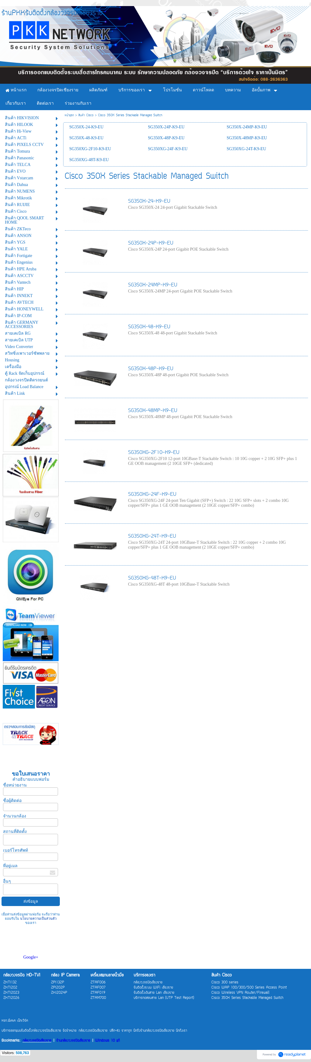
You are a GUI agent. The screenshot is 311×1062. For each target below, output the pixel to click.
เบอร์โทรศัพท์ (15, 850)
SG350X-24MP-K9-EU (152, 285)
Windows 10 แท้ (107, 1040)
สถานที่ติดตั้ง (15, 831)
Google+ (30, 957)
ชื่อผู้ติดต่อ (12, 800)
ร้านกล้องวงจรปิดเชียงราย (73, 1040)
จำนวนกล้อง (14, 816)
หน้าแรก (69, 115)
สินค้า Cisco (86, 115)
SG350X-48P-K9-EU (150, 369)
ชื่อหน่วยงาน (15, 785)
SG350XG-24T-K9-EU (152, 536)
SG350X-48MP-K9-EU (152, 410)
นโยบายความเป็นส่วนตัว (37, 918)
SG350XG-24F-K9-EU (152, 494)
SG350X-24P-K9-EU (150, 243)
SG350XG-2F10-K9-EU (153, 452)
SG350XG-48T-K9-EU (152, 578)
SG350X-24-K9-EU (149, 201)
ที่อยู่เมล (10, 866)
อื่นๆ (7, 881)
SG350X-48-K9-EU (149, 327)
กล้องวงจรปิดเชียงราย (36, 1040)
